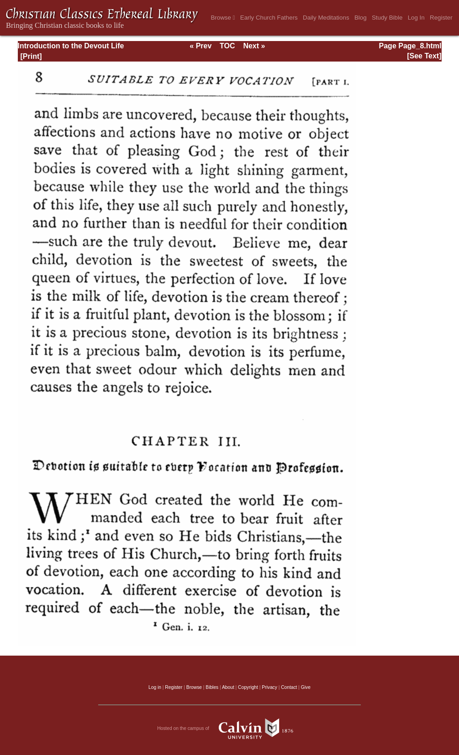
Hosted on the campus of (229, 729)
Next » (254, 46)
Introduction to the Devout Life (71, 46)
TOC (227, 46)
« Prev (200, 46)
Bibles (212, 687)
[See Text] (424, 56)
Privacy (269, 687)
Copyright (248, 687)
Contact (289, 687)
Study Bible (387, 17)
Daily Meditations (326, 17)
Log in (154, 687)
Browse (223, 17)
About (228, 687)
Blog (360, 17)
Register (441, 17)
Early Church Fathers (269, 17)
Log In (416, 17)
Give (306, 687)
